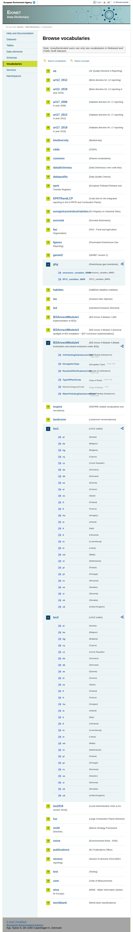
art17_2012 (60, 114)
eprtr (56, 185)
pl (63, 567)
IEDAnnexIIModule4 (66, 342)
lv (63, 548)
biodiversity (61, 140)
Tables (10, 45)
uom (56, 880)
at (63, 437)
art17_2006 (60, 101)
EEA (21, 2)
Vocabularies (14, 64)
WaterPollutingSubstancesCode (75, 393)
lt (63, 535)
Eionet (20, 27)
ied (55, 307)
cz (64, 463)
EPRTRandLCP (63, 198)
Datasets (11, 39)
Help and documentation (19, 33)
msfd (56, 828)
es (64, 495)
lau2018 (58, 806)
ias (55, 298)
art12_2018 (60, 89)
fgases (57, 242)
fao (55, 229)
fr (63, 509)
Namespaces (13, 76)
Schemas (11, 57)
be (64, 443)
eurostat (58, 220)
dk (64, 476)
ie (63, 522)
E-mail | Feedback (17, 921)
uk (64, 607)
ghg (55, 264)
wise (56, 889)
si (63, 593)
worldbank (60, 902)
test (55, 871)
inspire (57, 406)
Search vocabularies (57, 61)
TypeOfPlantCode (72, 379)
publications (61, 849)
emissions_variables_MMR (75, 272)
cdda (56, 149)
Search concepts (81, 61)
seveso (57, 858)
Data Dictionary (32, 27)
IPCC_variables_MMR (74, 279)
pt (64, 574)
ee (64, 483)
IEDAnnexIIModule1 (66, 317)
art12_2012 (60, 80)
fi (63, 502)
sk (64, 600)
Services (11, 70)
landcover (59, 419)
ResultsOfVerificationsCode (75, 371)
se (64, 587)
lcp (55, 818)
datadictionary (62, 167)
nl (63, 561)
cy (64, 456)
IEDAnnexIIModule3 (66, 329)
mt (64, 554)
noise (56, 840)
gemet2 (58, 255)
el (63, 489)
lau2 (56, 617)
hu (64, 515)
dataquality (60, 176)
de (64, 469)
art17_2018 (60, 127)
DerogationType (71, 364)
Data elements (14, 51)
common (59, 158)
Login (98, 2)
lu (63, 541)
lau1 (56, 428)
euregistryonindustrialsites (70, 211)
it (63, 528)
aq (54, 70)
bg (64, 450)
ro (64, 580)
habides (58, 289)
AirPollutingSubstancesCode (75, 355)
